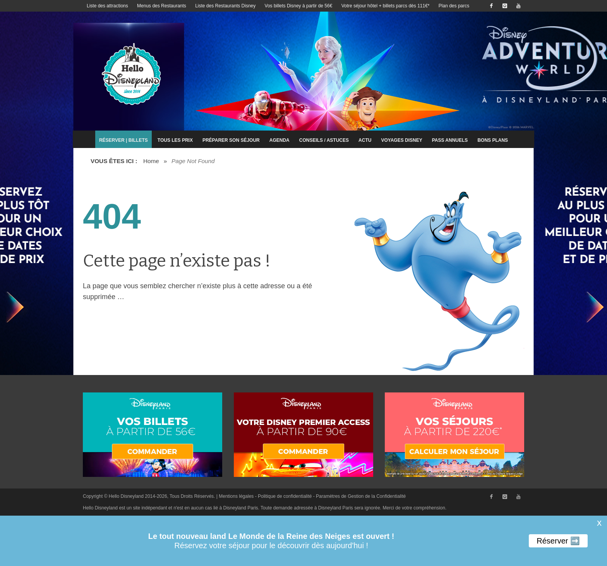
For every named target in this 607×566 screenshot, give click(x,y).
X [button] (599, 523)
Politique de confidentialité (285, 496)
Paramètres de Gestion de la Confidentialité (361, 496)
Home (151, 161)
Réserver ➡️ (558, 541)
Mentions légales (236, 496)
